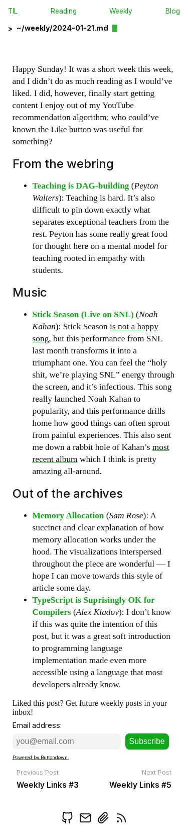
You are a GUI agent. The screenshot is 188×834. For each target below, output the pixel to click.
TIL (13, 11)
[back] (58, 31)
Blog (172, 11)
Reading (64, 11)
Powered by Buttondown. (41, 757)
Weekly (120, 11)
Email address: (37, 725)
